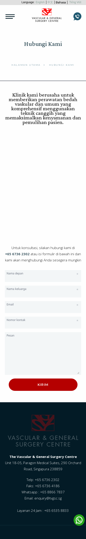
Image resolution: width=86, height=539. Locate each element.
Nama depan (42, 273)
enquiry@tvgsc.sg (48, 498)
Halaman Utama (26, 64)
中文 (50, 2)
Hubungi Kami (62, 64)
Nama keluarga (42, 289)
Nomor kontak (42, 320)
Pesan (10, 335)
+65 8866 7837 (52, 492)
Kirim (43, 385)
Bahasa (61, 2)
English (40, 2)
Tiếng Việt (75, 2)
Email (42, 304)
